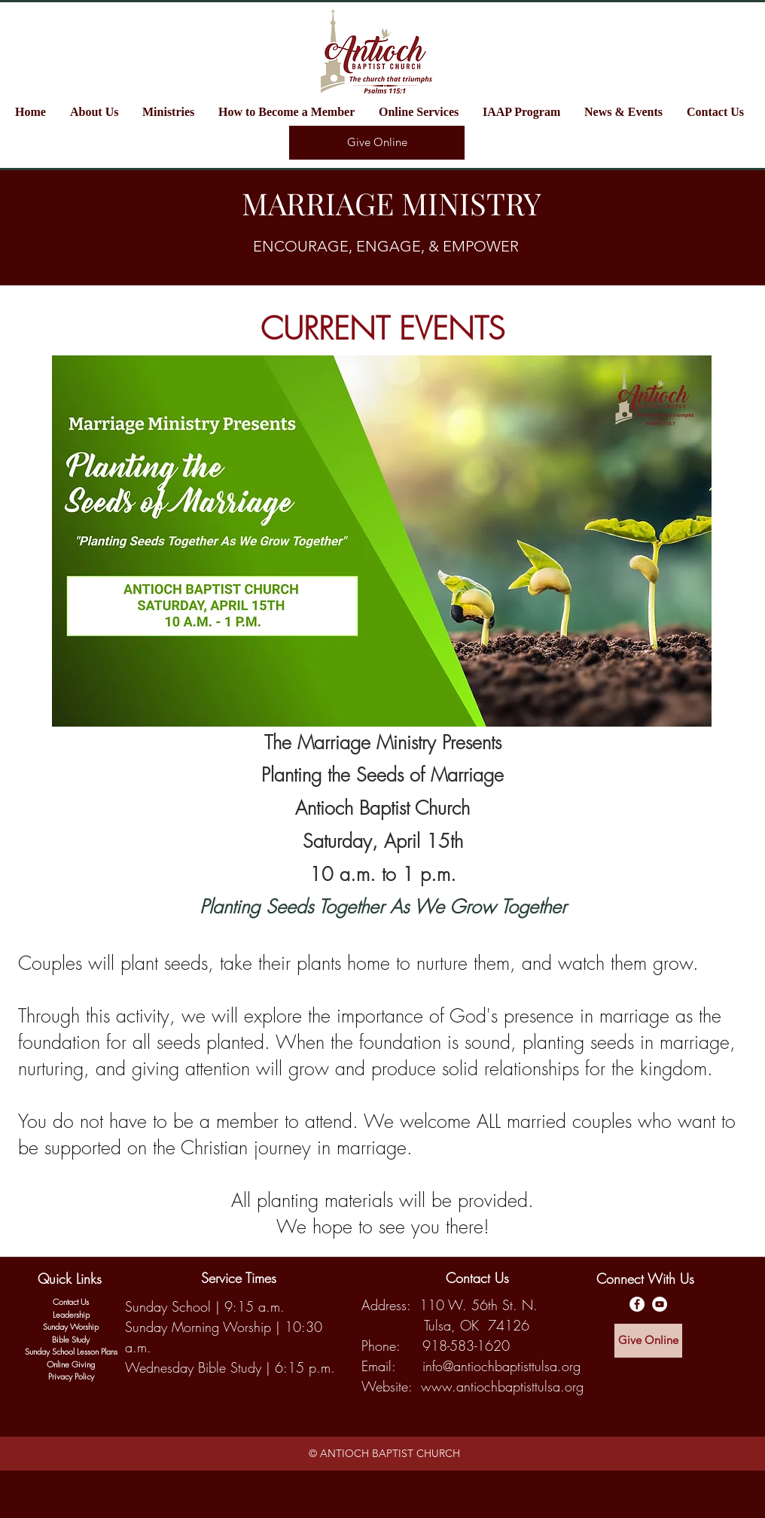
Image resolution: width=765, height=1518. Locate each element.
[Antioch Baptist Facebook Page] (637, 1304)
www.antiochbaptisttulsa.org (502, 1386)
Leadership (71, 1314)
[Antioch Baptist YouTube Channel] (659, 1304)
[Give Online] (377, 143)
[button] (173, 112)
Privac (58, 1376)
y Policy (81, 1376)
